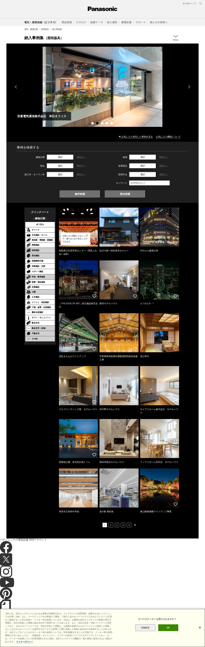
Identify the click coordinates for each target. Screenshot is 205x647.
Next (189, 87)
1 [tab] (92, 123)
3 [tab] (102, 123)
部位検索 (125, 194)
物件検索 (80, 194)
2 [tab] (97, 123)
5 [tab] (112, 123)
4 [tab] (107, 123)
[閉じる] (199, 627)
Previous (15, 87)
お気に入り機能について (168, 136)
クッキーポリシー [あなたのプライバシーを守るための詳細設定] (24, 641)
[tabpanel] (102, 87)
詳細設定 (145, 627)
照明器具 (45, 29)
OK (168, 627)
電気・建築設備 (31, 29)
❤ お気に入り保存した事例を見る (136, 136)
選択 (60, 157)
